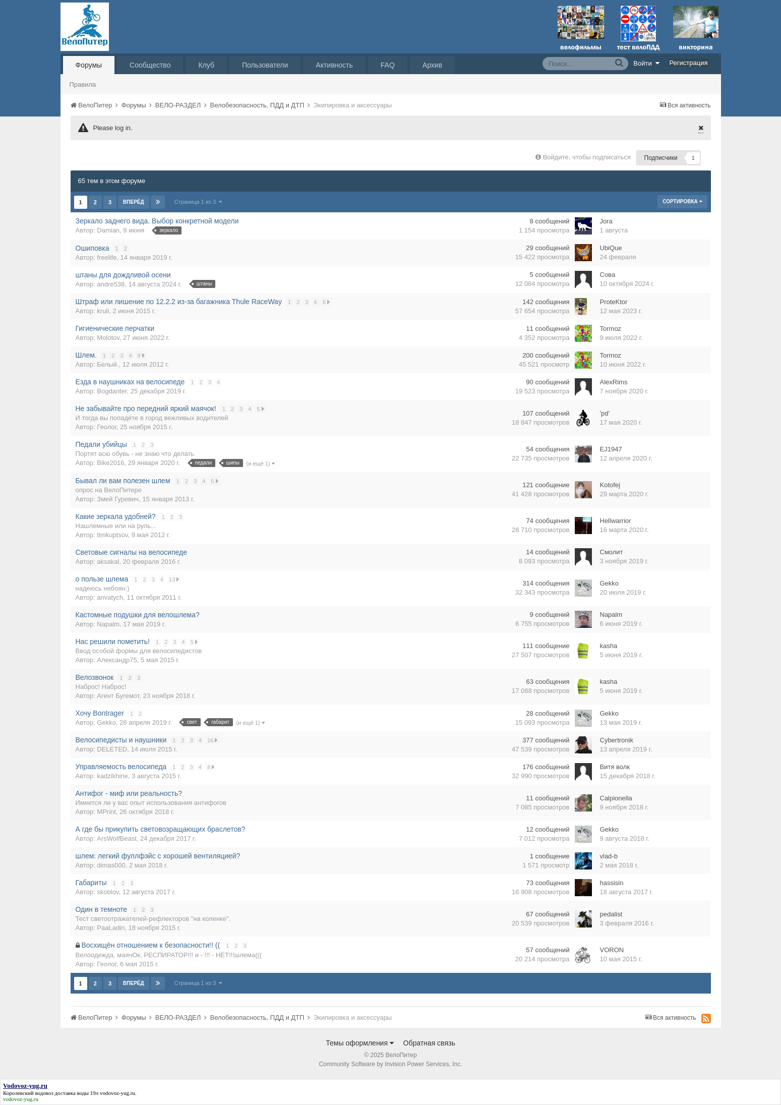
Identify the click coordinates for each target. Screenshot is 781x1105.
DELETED (112, 749)
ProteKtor (614, 302)
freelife (106, 257)
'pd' (605, 413)
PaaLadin (111, 928)
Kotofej (610, 485)
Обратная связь (429, 1043)
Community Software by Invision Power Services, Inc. (390, 1064)
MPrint (106, 812)
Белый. (107, 364)
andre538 (111, 284)
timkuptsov (112, 535)
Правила (83, 84)
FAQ (388, 65)
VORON (612, 950)
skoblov (107, 892)
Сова (608, 274)
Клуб (206, 65)
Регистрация (689, 63)
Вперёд (133, 202)
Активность (334, 65)
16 (213, 740)
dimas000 (111, 865)
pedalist (611, 914)
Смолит (611, 552)
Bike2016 (110, 463)
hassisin (612, 883)
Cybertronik (616, 740)
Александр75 (117, 660)
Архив (432, 65)
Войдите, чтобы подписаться (587, 157)
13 (174, 579)
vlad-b (609, 856)
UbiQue (611, 248)
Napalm (108, 624)
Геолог (106, 427)
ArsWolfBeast (117, 838)
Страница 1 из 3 (198, 202)
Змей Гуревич (118, 499)
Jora (606, 221)
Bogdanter (112, 391)
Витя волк (615, 767)
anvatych (110, 597)
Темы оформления (360, 1043)
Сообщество (150, 65)
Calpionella (616, 798)
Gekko (609, 583)
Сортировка (682, 201)
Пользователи (265, 65)
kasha (609, 646)
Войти (646, 63)
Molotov (108, 337)
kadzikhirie (112, 776)
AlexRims (614, 382)
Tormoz (611, 328)
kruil (103, 311)
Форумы (89, 65)
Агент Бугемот (118, 696)
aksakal (108, 561)
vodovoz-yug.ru (117, 1093)
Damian (108, 230)
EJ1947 (611, 449)
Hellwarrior (615, 521)
